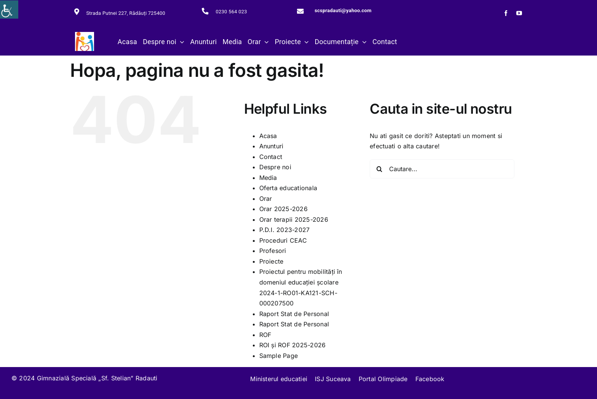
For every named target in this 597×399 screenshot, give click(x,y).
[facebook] (506, 13)
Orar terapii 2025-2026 (293, 219)
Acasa (268, 136)
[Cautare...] (442, 168)
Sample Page (278, 355)
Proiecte (271, 261)
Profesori (272, 250)
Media (268, 177)
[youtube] (519, 13)
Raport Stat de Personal (294, 314)
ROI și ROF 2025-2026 (292, 345)
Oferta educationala (288, 188)
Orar (265, 198)
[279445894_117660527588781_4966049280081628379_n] (84, 35)
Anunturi (271, 146)
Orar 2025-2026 (283, 209)
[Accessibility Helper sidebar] (9, 9)
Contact (271, 157)
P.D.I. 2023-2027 (284, 230)
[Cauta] (379, 168)
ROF (265, 335)
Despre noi (275, 167)
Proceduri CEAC (283, 240)
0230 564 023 (231, 11)
